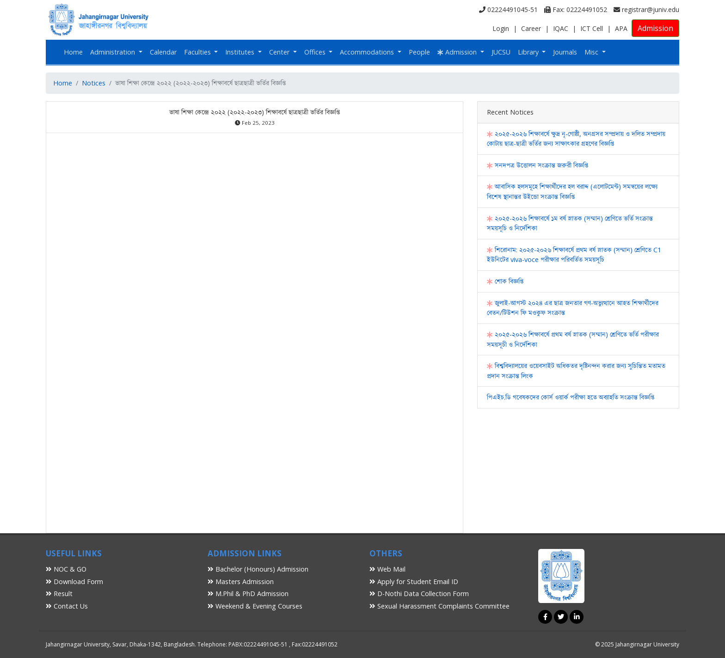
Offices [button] (315, 52)
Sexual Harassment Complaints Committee (439, 606)
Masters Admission (241, 581)
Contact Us (67, 606)
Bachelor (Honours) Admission (258, 569)
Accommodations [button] (368, 52)
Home (73, 52)
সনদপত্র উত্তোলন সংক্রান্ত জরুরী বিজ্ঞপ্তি (537, 165)
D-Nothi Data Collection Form (419, 593)
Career (531, 28)
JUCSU (501, 52)
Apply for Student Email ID (413, 581)
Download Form (74, 581)
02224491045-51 (508, 9)
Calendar (163, 52)
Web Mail (387, 569)
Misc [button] (592, 52)
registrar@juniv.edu (646, 9)
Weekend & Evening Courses (255, 606)
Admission (655, 28)
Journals (565, 52)
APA (621, 28)
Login (500, 28)
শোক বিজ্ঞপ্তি (505, 281)
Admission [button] (458, 52)
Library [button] (529, 52)
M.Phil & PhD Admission (248, 593)
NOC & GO (66, 569)
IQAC (560, 28)
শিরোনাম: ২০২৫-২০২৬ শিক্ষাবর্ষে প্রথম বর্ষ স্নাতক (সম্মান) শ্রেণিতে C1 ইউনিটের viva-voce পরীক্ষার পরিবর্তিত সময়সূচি (574, 254)
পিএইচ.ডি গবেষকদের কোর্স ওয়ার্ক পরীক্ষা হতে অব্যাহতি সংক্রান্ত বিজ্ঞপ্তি (570, 397)
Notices (93, 83)
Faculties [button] (198, 52)
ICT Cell (591, 28)
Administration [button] (113, 52)
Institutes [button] (240, 52)
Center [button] (280, 52)
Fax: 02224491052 (575, 9)
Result (59, 593)
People (419, 52)
